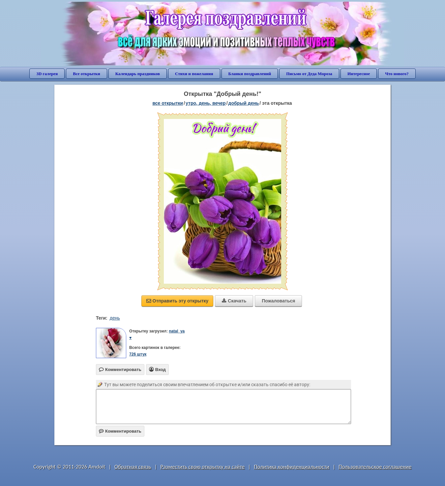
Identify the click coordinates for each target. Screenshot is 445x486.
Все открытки (86, 73)
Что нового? (396, 73)
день (115, 318)
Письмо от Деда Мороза (309, 73)
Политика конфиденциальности (291, 466)
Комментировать (120, 431)
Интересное (358, 73)
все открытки (167, 103)
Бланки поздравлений (249, 73)
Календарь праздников (137, 73)
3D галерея (47, 73)
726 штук (137, 354)
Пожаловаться (278, 300)
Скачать (234, 300)
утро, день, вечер (206, 103)
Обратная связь (132, 466)
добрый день (243, 103)
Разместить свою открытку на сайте (202, 466)
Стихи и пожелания (194, 73)
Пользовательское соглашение (375, 466)
